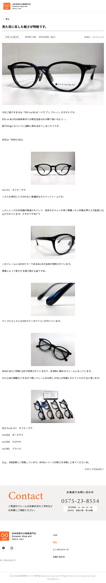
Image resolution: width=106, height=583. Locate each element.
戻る (8, 19)
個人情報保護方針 (8, 561)
